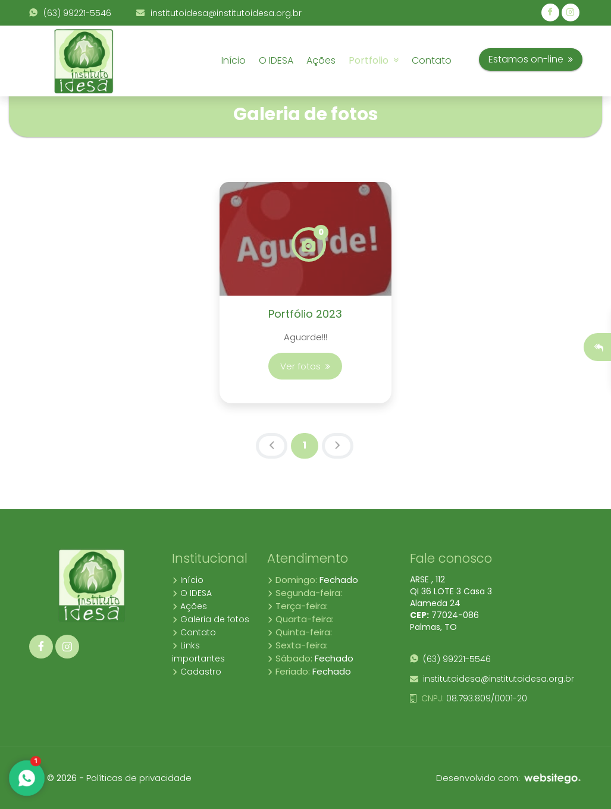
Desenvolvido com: (509, 778)
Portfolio (374, 60)
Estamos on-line (530, 59)
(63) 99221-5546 (70, 13)
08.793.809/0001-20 (468, 698)
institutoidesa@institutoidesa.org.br (219, 13)
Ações (321, 60)
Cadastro (196, 672)
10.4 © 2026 (53, 778)
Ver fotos (305, 366)
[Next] (337, 446)
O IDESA (276, 60)
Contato (432, 60)
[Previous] (271, 446)
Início (233, 60)
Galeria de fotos (210, 619)
